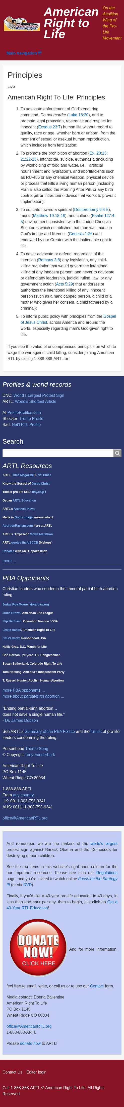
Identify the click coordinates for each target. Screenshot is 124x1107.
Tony (29, 755)
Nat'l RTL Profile (26, 424)
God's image (24, 517)
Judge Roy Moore (15, 604)
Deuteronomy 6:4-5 (91, 209)
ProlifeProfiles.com (24, 412)
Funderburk (44, 755)
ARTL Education (24, 500)
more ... (9, 561)
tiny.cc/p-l (39, 492)
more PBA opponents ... (24, 690)
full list (96, 731)
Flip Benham (12, 621)
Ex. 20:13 (98, 153)
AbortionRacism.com (18, 525)
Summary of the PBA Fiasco (50, 731)
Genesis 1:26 (80, 234)
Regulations (107, 873)
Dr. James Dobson (21, 720)
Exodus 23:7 (49, 127)
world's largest (104, 843)
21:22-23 (28, 159)
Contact (97, 986)
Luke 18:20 (78, 115)
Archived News (24, 509)
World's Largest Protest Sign (39, 395)
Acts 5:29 (64, 284)
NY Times (44, 475)
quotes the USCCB (24, 542)
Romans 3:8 (49, 260)
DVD (27, 885)
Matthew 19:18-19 (49, 215)
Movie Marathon (41, 534)
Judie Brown (12, 613)
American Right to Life (71, 23)
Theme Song (36, 748)
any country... (25, 795)
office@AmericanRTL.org (25, 818)
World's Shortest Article (35, 401)
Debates (8, 551)
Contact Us (12, 1072)
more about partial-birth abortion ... (33, 696)
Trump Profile (31, 418)
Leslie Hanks (12, 630)
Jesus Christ (41, 483)
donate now (30, 1043)
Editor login (36, 1072)
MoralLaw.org (39, 604)
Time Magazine (23, 475)
